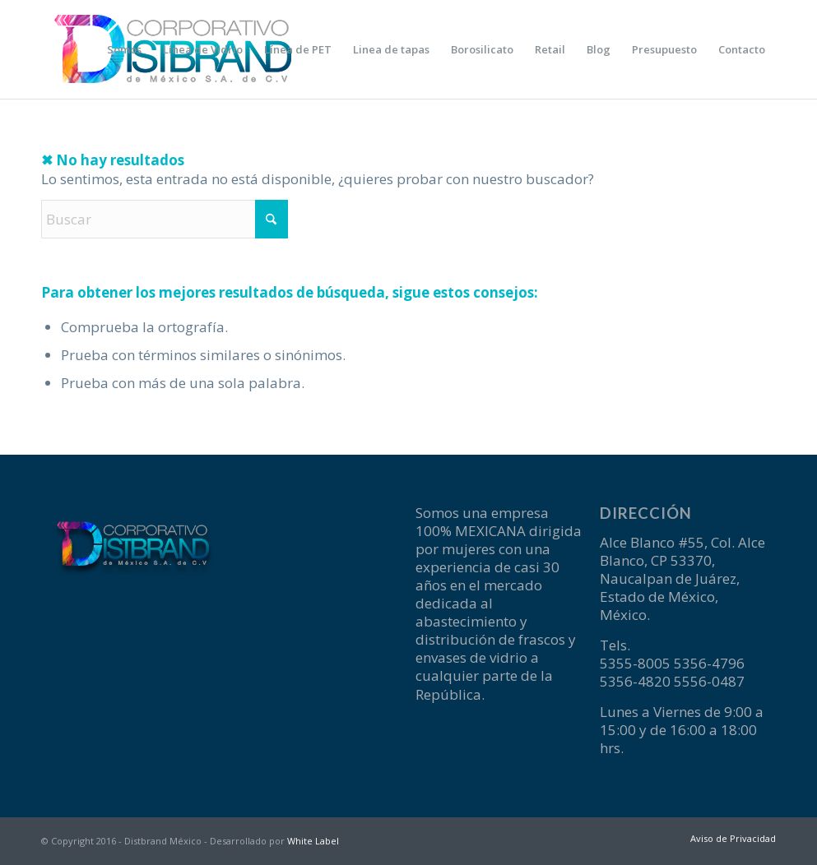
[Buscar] (164, 219)
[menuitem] (124, 49)
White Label (313, 841)
